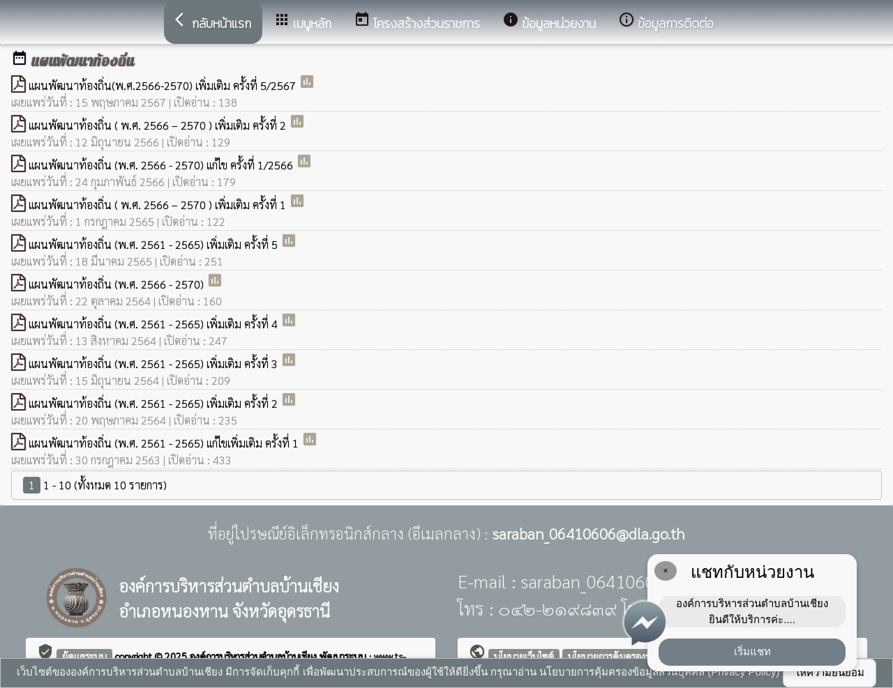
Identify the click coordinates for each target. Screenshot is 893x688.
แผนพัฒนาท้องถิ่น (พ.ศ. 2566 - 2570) (118, 284)
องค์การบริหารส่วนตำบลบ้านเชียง (255, 656)
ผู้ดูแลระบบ (84, 656)
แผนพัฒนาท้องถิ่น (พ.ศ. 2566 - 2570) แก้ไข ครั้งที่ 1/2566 (162, 165)
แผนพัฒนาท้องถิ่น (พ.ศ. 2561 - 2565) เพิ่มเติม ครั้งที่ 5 (154, 244)
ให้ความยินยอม (829, 672)
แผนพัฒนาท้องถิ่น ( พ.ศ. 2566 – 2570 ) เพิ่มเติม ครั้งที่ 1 (159, 204)
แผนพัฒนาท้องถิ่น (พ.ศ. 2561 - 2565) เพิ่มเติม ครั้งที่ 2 (154, 403)
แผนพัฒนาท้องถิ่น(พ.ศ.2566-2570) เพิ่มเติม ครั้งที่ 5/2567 (164, 85)
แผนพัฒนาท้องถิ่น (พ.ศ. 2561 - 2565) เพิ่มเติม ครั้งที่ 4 (154, 323)
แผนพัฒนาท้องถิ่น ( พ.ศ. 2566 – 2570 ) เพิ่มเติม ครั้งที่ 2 (159, 125)
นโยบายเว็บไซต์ (524, 656)
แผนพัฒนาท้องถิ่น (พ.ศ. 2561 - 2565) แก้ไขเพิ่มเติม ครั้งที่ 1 (165, 443)
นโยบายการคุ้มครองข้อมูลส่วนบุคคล (638, 656)
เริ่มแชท (752, 651)
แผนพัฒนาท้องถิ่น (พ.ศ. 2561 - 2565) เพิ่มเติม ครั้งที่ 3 (154, 363)
